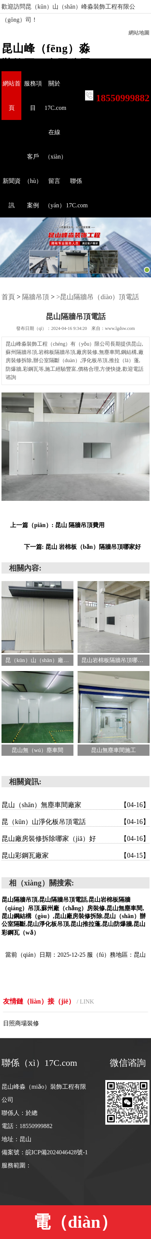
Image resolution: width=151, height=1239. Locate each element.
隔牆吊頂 (35, 297)
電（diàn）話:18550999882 (75, 1225)
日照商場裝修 (21, 1023)
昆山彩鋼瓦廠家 (75, 855)
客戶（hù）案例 (33, 180)
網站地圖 (139, 33)
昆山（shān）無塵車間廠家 (75, 804)
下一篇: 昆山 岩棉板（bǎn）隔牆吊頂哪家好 (82, 547)
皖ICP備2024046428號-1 (56, 1152)
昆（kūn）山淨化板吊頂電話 (75, 821)
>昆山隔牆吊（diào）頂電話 (97, 297)
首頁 (8, 297)
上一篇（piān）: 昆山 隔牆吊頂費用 (57, 525)
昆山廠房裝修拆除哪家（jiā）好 (75, 838)
